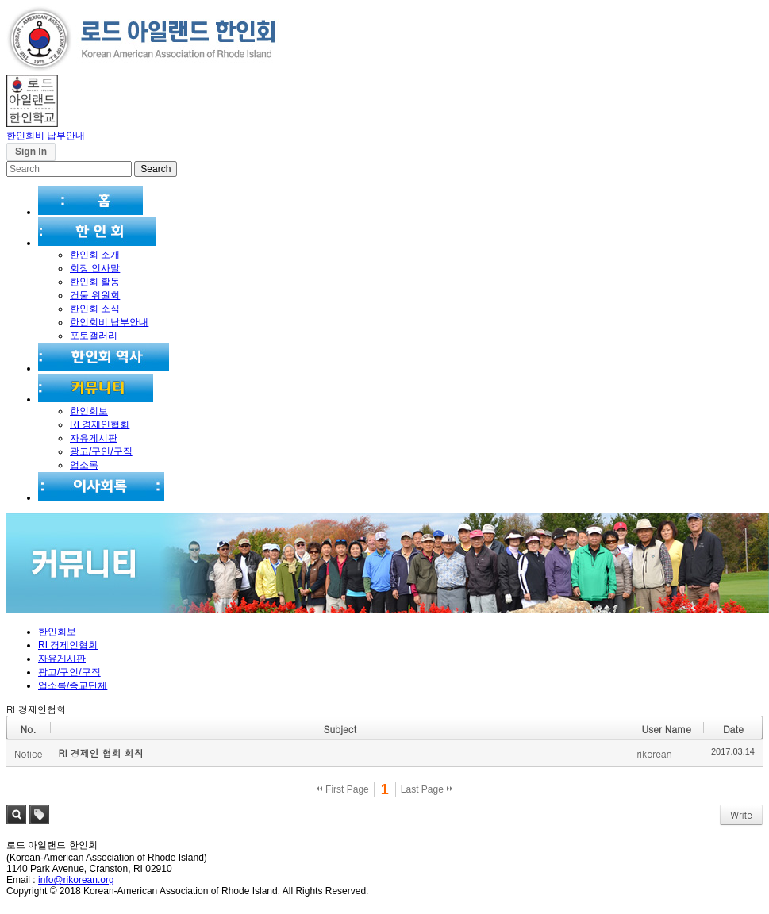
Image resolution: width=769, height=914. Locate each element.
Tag (39, 814)
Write (741, 814)
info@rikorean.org (76, 879)
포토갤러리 (93, 335)
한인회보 (89, 411)
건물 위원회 (95, 295)
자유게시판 (93, 438)
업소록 (84, 464)
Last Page (426, 789)
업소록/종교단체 (72, 685)
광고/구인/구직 (101, 451)
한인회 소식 (95, 308)
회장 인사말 (95, 268)
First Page (343, 789)
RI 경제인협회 (99, 424)
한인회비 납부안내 (45, 135)
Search (16, 814)
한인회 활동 (95, 281)
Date (733, 728)
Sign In (31, 151)
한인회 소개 (95, 254)
